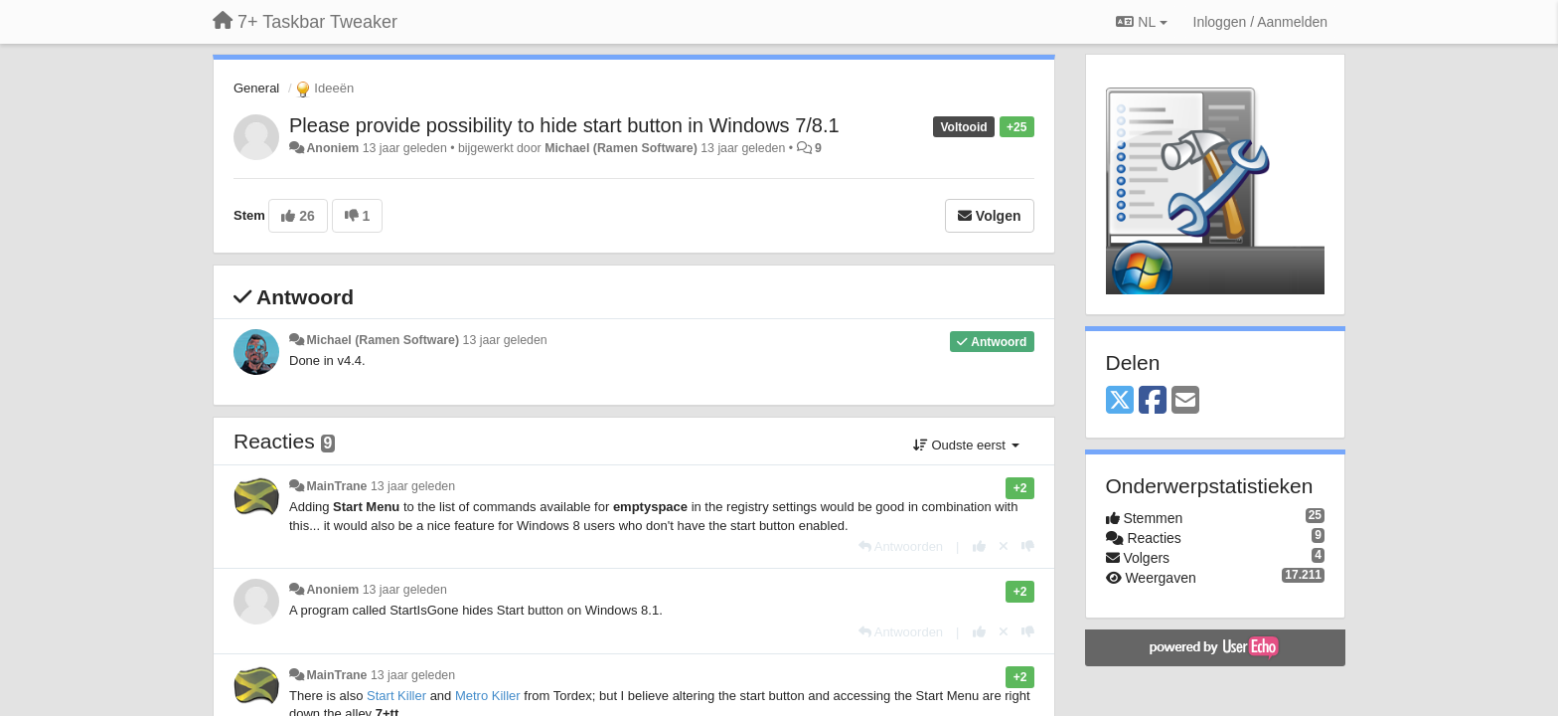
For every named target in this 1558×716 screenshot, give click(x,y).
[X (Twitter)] (1120, 401)
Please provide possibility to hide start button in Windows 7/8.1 (564, 125)
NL (1141, 22)
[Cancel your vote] (1004, 546)
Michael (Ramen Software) (621, 148)
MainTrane (336, 486)
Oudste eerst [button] (966, 445)
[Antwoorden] (900, 546)
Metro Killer (488, 695)
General (256, 88)
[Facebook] (1153, 401)
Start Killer (396, 695)
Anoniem (332, 148)
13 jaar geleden (505, 340)
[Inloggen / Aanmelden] (1260, 22)
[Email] (1185, 401)
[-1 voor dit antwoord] (1027, 546)
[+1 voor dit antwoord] (979, 546)
